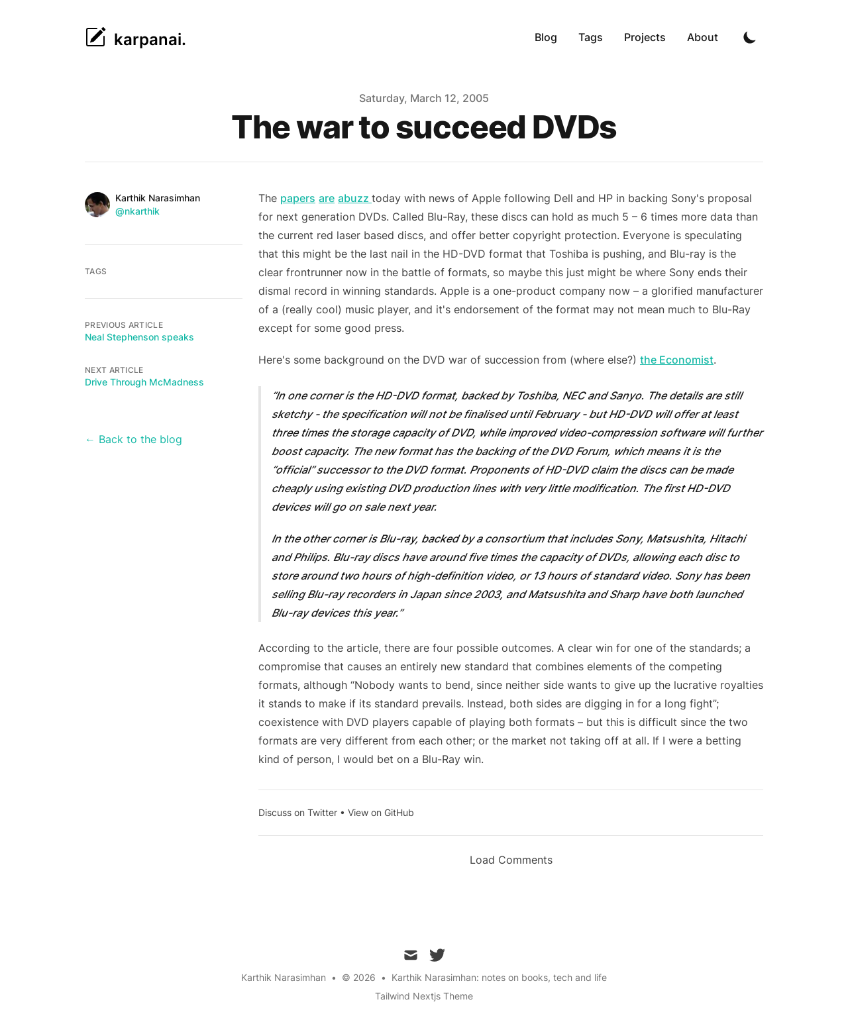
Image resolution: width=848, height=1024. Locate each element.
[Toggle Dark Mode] (750, 37)
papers (297, 198)
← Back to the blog (133, 439)
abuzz (355, 198)
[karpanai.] (135, 37)
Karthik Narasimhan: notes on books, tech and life (499, 977)
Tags (590, 37)
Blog (546, 37)
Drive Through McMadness (144, 381)
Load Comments (511, 859)
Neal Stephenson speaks (139, 336)
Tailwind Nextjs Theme (424, 995)
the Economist (677, 359)
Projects (645, 37)
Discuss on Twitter (297, 812)
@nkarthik (137, 211)
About (702, 37)
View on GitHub (381, 812)
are (327, 198)
